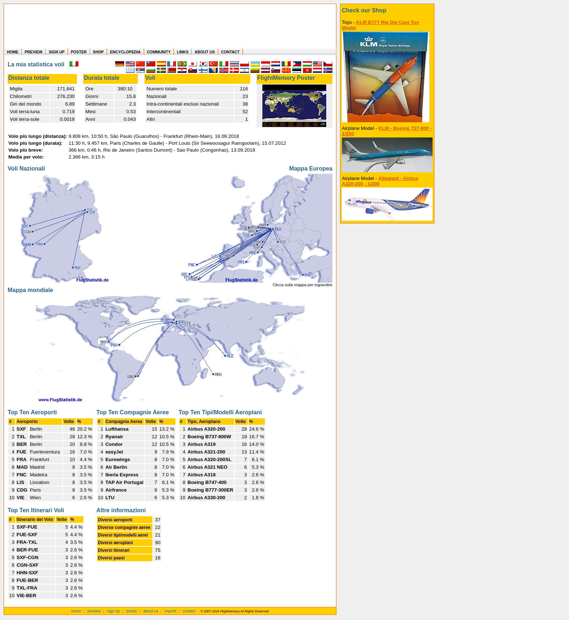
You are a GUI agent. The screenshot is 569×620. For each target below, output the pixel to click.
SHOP (98, 52)
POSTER (79, 52)
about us (150, 611)
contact (189, 611)
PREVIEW (33, 52)
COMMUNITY (159, 52)
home (76, 611)
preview (94, 611)
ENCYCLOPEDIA (125, 52)
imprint (170, 611)
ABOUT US (205, 52)
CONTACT (230, 52)
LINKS (182, 52)
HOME (13, 52)
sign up (113, 611)
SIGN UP (57, 52)
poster (131, 611)
